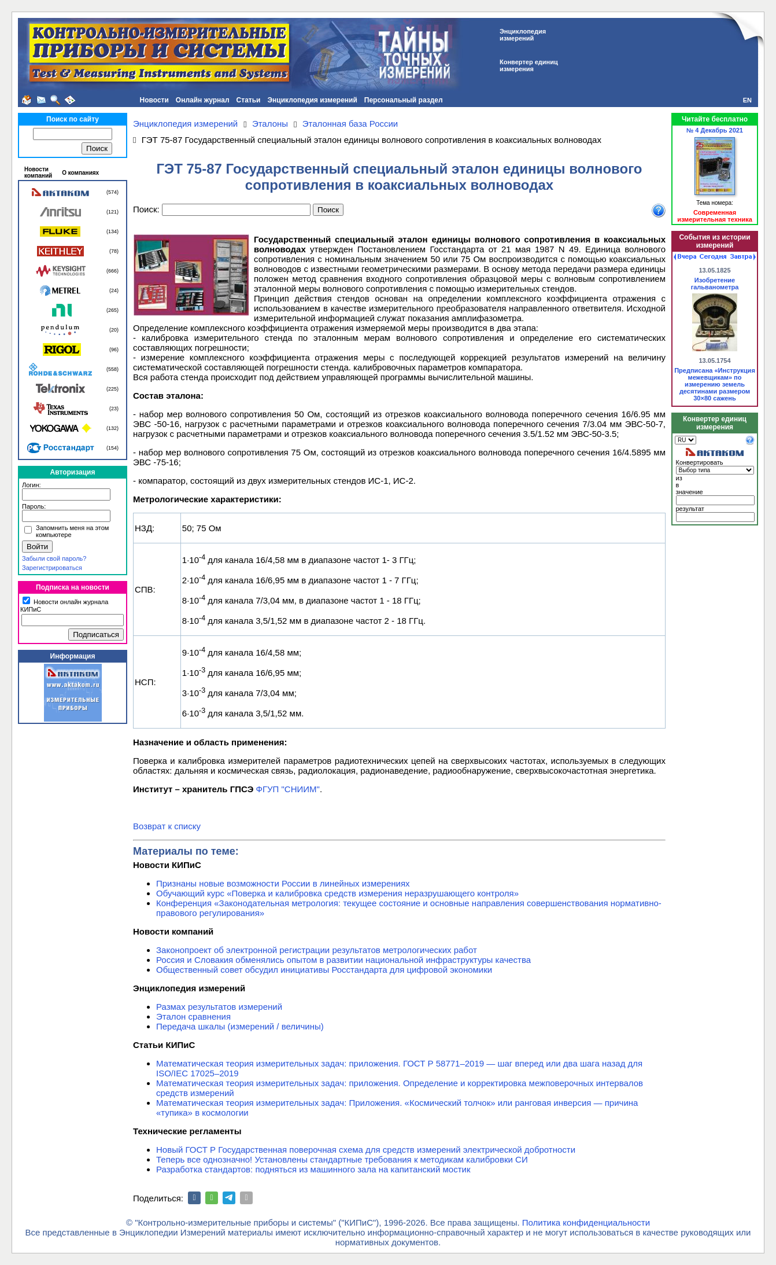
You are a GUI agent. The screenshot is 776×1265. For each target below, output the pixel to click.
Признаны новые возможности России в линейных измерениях (283, 883)
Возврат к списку (167, 826)
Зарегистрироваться (52, 567)
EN (747, 100)
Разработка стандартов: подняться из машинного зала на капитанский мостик (313, 1169)
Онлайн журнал (203, 100)
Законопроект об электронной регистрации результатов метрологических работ (316, 950)
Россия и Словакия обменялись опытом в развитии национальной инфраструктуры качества (343, 960)
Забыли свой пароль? (54, 558)
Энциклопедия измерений (312, 100)
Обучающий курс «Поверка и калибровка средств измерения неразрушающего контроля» (337, 893)
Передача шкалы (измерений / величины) (240, 1026)
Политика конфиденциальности (586, 1222)
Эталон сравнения (193, 1016)
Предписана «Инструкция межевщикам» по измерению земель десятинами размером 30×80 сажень (714, 384)
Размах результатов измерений (219, 1007)
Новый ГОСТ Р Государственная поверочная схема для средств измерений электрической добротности (365, 1149)
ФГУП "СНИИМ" (288, 789)
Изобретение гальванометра (715, 283)
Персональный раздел (403, 100)
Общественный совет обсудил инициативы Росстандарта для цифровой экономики (324, 970)
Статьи (249, 100)
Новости (154, 100)
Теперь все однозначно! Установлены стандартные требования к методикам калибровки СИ (342, 1159)
